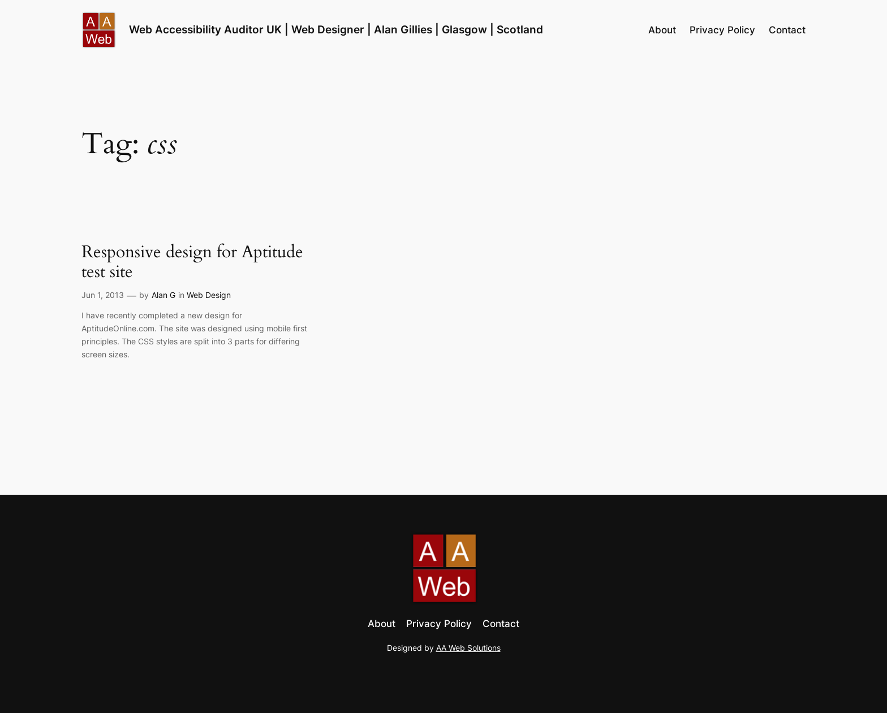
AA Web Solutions (468, 647)
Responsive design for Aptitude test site (192, 263)
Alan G (163, 295)
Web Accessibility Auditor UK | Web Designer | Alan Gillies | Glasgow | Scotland (336, 29)
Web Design (209, 295)
